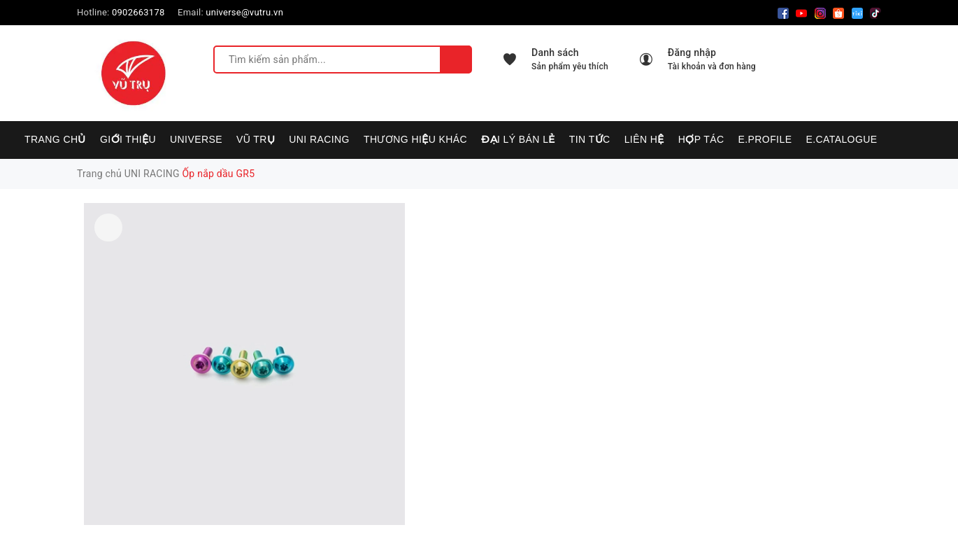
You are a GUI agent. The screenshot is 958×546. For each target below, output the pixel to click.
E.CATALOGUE (841, 139)
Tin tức (589, 139)
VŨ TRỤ (255, 139)
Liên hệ (644, 139)
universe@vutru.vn (244, 12)
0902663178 (138, 12)
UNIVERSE (196, 139)
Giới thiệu (128, 139)
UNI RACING (319, 139)
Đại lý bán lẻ (518, 139)
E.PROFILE (765, 139)
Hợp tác (701, 139)
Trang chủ (55, 139)
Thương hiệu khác (415, 139)
